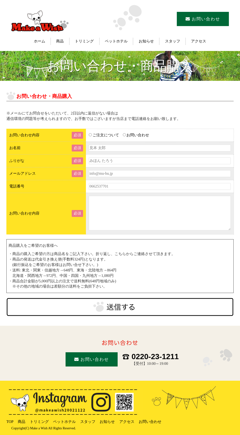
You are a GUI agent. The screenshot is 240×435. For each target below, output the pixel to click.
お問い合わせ (203, 19)
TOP (9, 422)
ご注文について (104, 135)
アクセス (198, 41)
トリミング (84, 41)
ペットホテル (116, 41)
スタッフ (172, 41)
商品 (60, 41)
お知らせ (146, 41)
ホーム (39, 41)
